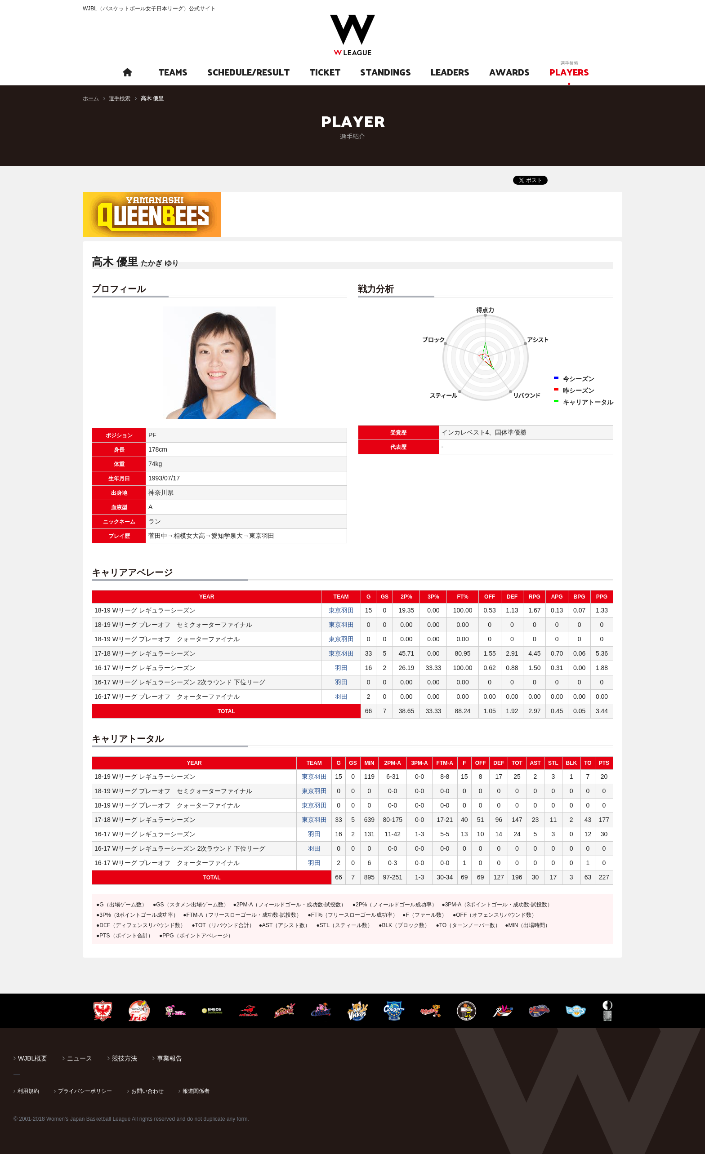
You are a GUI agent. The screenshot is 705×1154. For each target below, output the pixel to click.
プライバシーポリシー (85, 1091)
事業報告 (169, 1058)
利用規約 (28, 1091)
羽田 (341, 667)
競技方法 (124, 1058)
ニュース (79, 1058)
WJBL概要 (32, 1058)
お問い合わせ (147, 1091)
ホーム (91, 98)
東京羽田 (341, 610)
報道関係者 (196, 1091)
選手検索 (119, 98)
